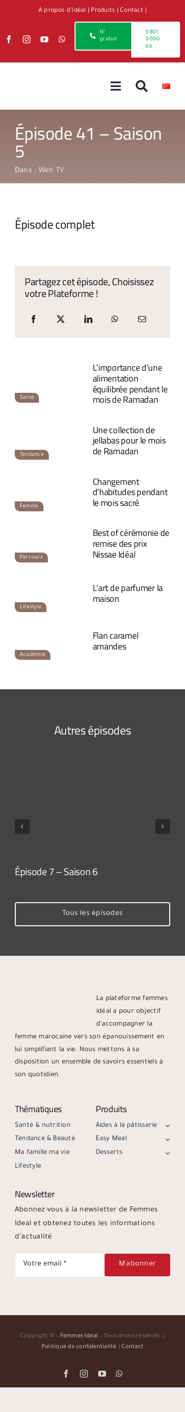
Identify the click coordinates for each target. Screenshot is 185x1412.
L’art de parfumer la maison (128, 593)
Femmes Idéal (79, 1336)
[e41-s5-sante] (51, 369)
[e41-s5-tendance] (51, 426)
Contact (132, 10)
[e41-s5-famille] (51, 477)
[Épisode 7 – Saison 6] (92, 778)
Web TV (51, 171)
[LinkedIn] (88, 320)
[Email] (142, 320)
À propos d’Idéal (62, 10)
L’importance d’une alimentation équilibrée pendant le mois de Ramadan (130, 383)
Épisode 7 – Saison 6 (56, 871)
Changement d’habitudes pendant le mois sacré (130, 492)
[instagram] (27, 39)
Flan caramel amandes (116, 640)
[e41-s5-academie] (51, 626)
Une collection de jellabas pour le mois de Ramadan (129, 440)
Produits (103, 10)
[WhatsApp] (115, 320)
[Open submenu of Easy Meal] (166, 1139)
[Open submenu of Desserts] (166, 1153)
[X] (61, 320)
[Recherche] (142, 86)
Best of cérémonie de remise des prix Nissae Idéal (131, 543)
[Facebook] (33, 320)
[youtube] (44, 39)
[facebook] (9, 39)
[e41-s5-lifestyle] (51, 578)
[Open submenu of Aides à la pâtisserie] (166, 1125)
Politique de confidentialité (79, 1347)
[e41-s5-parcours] (51, 528)
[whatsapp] (62, 39)
